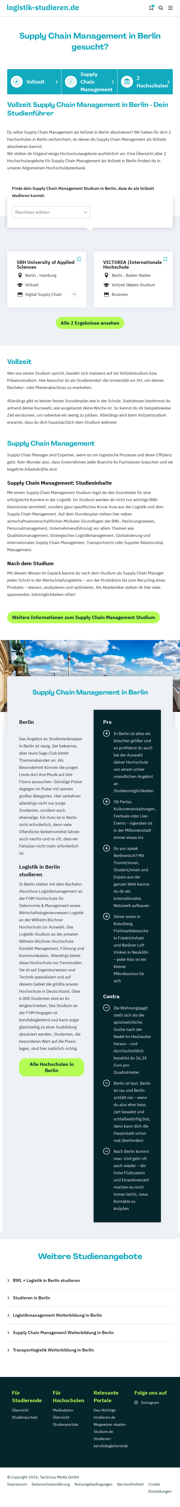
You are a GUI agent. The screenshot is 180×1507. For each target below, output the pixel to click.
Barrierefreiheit (130, 1484)
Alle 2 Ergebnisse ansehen (90, 323)
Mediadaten (63, 1410)
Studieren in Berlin (31, 1297)
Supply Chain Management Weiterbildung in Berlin (63, 1332)
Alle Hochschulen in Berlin (52, 1067)
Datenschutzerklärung (51, 1484)
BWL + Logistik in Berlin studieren (46, 1280)
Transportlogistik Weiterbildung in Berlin (53, 1350)
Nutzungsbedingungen (93, 1484)
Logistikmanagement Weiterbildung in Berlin (57, 1315)
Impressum (17, 1484)
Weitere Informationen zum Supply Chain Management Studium (83, 617)
